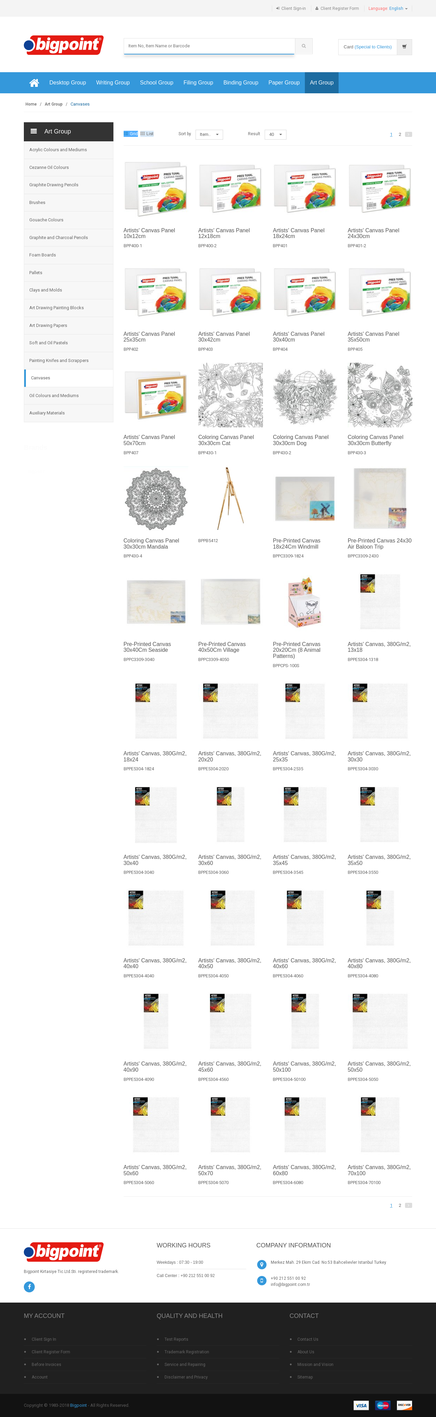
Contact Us (307, 1339)
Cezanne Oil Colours (49, 167)
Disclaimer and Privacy (186, 1377)
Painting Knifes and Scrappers (59, 360)
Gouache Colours (46, 219)
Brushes (37, 202)
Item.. (209, 134)
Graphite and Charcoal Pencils (58, 237)
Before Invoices (46, 1364)
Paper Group (284, 82)
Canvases (40, 377)
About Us (305, 1352)
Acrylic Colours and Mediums (58, 149)
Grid (131, 133)
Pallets (35, 272)
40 (275, 134)
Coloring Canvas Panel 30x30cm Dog (301, 447)
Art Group (321, 82)
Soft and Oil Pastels (48, 342)
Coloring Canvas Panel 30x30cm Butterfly (376, 447)
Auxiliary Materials (47, 412)
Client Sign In (44, 1339)
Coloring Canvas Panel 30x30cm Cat (226, 447)
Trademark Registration (187, 1352)
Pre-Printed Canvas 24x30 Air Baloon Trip (380, 550)
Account (40, 1377)
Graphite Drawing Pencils (53, 184)
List (147, 133)
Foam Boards (42, 254)
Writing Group (113, 82)
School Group (156, 82)
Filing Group (198, 82)
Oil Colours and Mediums (54, 395)
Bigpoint (36, 471)
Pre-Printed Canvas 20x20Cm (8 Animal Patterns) (297, 656)
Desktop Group (67, 82)
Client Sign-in (293, 8)
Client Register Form (340, 8)
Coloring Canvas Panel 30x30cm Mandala (152, 550)
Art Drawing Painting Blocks (56, 307)
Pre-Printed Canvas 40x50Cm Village (222, 654)
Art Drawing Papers (48, 325)
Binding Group (240, 82)
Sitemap (305, 1377)
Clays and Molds (45, 290)
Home (31, 104)
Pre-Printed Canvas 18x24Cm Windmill (297, 550)
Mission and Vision (315, 1364)
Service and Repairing (185, 1364)
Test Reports (176, 1339)
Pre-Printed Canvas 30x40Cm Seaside (147, 654)
